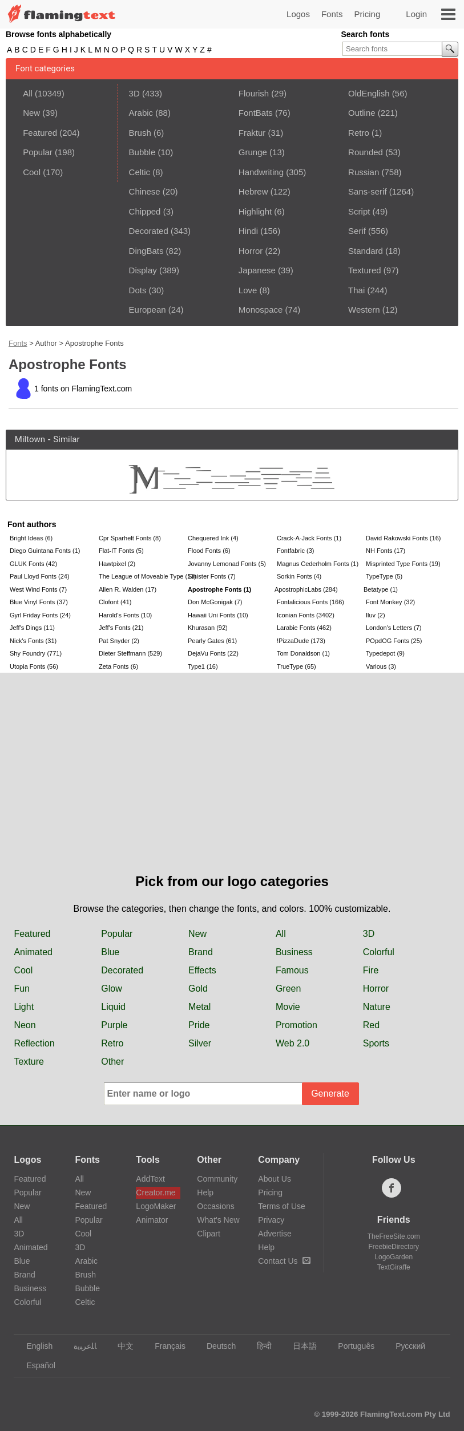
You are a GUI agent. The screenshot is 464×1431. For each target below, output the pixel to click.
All (28, 93)
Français (164, 1346)
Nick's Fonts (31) (33, 640)
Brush (140, 133)
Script (359, 211)
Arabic (141, 113)
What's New (218, 1219)
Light (24, 1007)
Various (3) (381, 666)
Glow (111, 988)
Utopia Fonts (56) (34, 666)
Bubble (142, 152)
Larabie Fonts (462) (304, 627)
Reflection (34, 1043)
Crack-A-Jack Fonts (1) (309, 538)
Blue (110, 952)
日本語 (299, 1346)
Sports (376, 1043)
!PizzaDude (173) (301, 640)
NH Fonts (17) (385, 550)
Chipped (145, 211)
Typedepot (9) (385, 653)
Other (112, 1061)
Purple (114, 1025)
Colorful (378, 952)
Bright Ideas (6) (31, 538)
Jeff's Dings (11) (32, 627)
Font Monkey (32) (390, 602)
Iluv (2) (375, 615)
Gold (198, 988)
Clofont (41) (115, 602)
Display (143, 270)
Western (364, 309)
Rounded (365, 152)
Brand (200, 952)
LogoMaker (156, 1206)
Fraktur (252, 133)
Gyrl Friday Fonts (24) (40, 615)
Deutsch (216, 1346)
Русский (405, 1346)
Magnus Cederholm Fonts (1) (317, 563)
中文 (120, 1346)
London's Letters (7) (394, 627)
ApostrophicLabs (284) (306, 589)
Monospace (261, 309)
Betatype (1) (381, 589)
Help (205, 1192)
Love (248, 290)
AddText (150, 1178)
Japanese (257, 270)
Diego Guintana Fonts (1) (45, 550)
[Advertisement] (232, 786)
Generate (330, 1093)
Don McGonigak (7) (215, 602)
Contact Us (284, 1261)
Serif (357, 231)
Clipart (208, 1233)
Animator (152, 1219)
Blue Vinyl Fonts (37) (39, 602)
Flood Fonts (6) (209, 550)
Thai (356, 290)
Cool (32, 172)
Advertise (274, 1233)
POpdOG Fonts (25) (394, 640)
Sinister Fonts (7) (212, 576)
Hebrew (253, 191)
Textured (364, 270)
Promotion (296, 1025)
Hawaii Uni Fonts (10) (218, 615)
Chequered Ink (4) (213, 538)
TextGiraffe (393, 1267)
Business (294, 952)
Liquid (113, 1007)
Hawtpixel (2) (117, 563)
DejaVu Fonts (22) (213, 653)
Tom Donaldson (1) (303, 653)
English (34, 1346)
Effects (202, 970)
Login (416, 14)
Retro (358, 133)
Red (371, 1025)
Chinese (144, 191)
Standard (365, 251)
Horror (251, 251)
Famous (292, 970)
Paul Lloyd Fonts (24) (40, 576)
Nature (376, 1007)
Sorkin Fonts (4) (299, 576)
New (31, 113)
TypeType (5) (384, 576)
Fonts (332, 14)
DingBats (146, 251)
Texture (28, 1061)
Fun (22, 988)
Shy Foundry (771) (36, 653)
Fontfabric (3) (295, 550)
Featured (40, 133)
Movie (288, 1007)
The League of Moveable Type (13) (142, 576)
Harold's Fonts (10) (125, 615)
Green (288, 988)
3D (134, 93)
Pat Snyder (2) (119, 640)
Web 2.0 (292, 1043)
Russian (363, 172)
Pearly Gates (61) (212, 640)
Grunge (253, 152)
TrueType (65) (296, 666)
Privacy (271, 1219)
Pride (198, 1025)
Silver (199, 1043)
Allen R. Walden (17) (127, 589)
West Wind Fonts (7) (38, 589)
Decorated (148, 231)
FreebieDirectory (393, 1247)
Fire (371, 970)
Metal (199, 1007)
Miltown (30, 439)
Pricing (367, 14)
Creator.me (155, 1192)
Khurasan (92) (208, 627)
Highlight (255, 211)
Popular (38, 152)
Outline (362, 113)
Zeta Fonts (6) (118, 666)
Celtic (140, 172)
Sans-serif (367, 191)
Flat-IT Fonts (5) (121, 550)
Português (350, 1346)
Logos (298, 14)
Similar (66, 439)
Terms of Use (281, 1206)
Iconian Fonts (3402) (305, 615)
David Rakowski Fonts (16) (403, 538)
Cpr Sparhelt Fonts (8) (130, 538)
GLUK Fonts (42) (33, 563)
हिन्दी (259, 1346)
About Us (274, 1178)
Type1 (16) (203, 666)
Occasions (215, 1206)
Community (217, 1178)
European (147, 309)
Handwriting (261, 172)
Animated (33, 952)
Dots (138, 290)
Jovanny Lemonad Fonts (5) (227, 563)
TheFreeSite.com (394, 1236)
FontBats (256, 113)
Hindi (248, 231)
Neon (24, 1025)
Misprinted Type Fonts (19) (403, 563)
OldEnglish (369, 93)
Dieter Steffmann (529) (130, 653)
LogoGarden (393, 1257)
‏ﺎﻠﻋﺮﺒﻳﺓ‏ (79, 1346)
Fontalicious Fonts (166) (310, 602)
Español (35, 1365)
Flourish (254, 93)
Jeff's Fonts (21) (121, 627)
